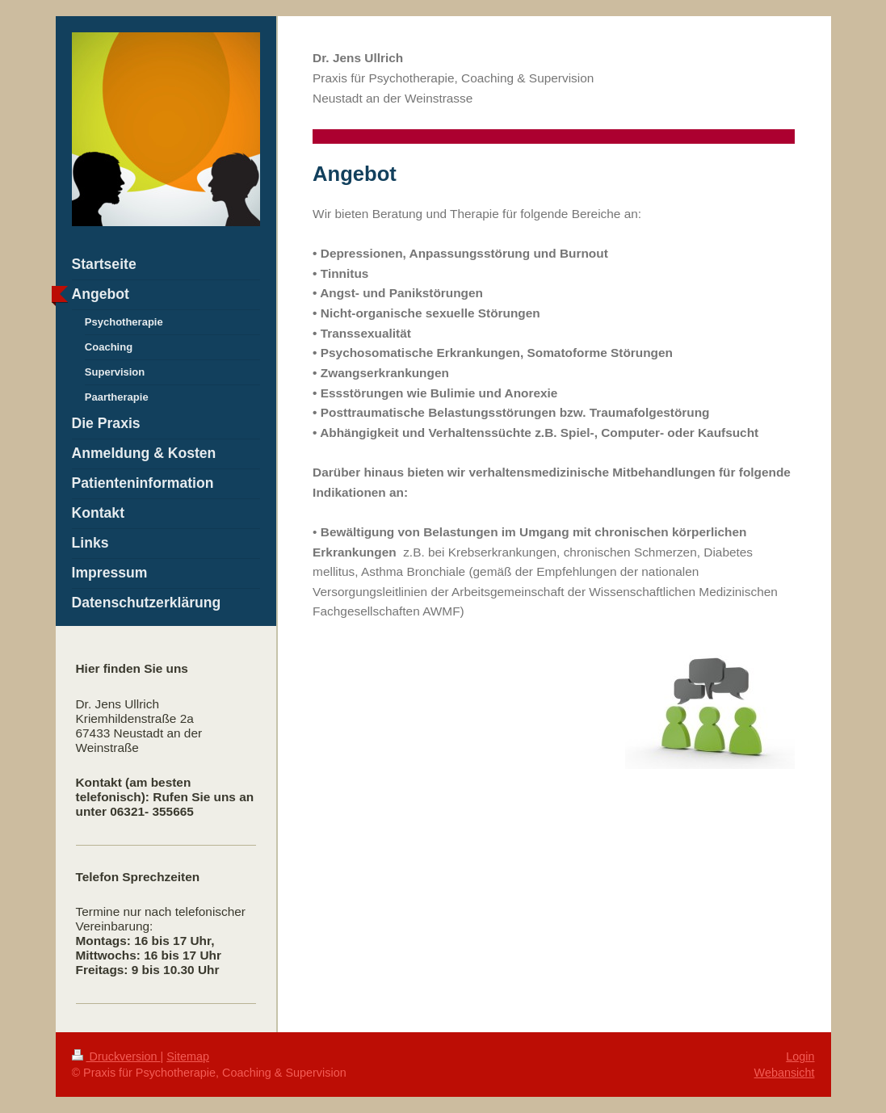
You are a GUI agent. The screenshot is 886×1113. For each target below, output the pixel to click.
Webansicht (784, 1072)
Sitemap (187, 1056)
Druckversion (116, 1056)
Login (800, 1056)
